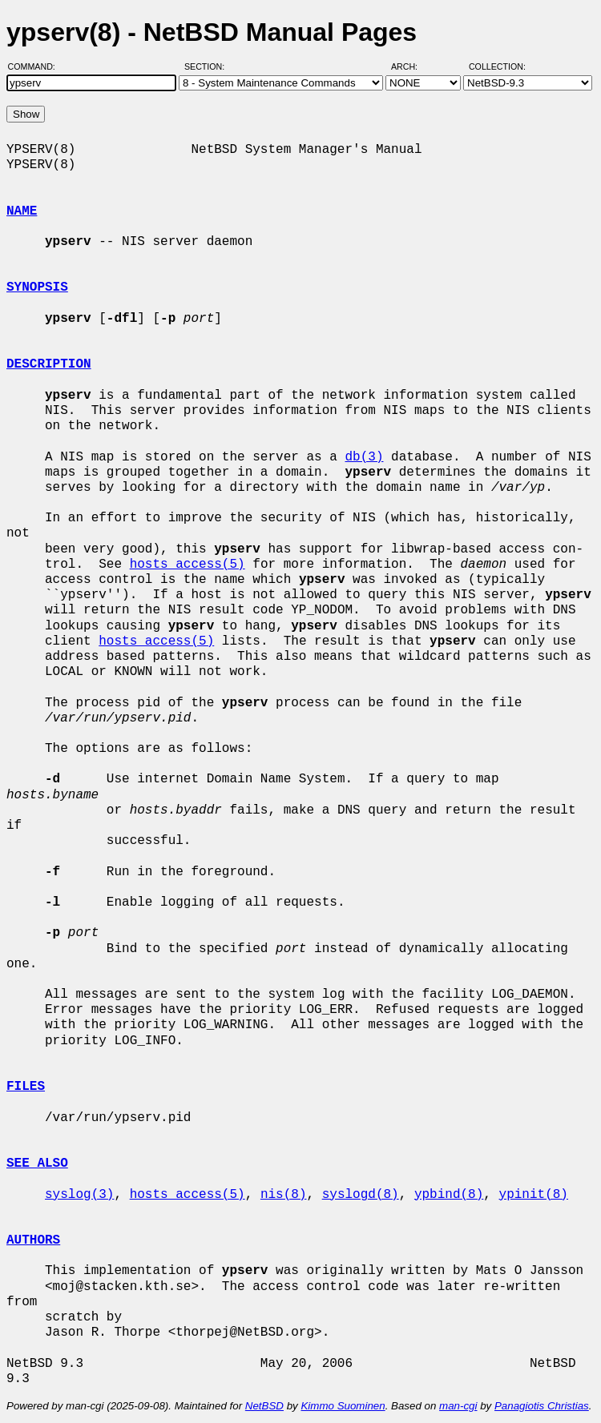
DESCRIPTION (48, 364)
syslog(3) (79, 1195)
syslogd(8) (360, 1195)
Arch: (411, 66)
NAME (21, 211)
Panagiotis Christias (541, 1406)
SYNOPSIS (37, 287)
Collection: (497, 66)
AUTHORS (33, 1240)
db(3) (364, 457)
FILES (25, 1086)
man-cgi (458, 1406)
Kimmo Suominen (342, 1406)
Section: (208, 66)
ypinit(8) (532, 1195)
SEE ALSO (37, 1163)
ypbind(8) (448, 1195)
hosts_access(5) (187, 564)
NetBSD (264, 1406)
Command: (36, 66)
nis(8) (283, 1195)
